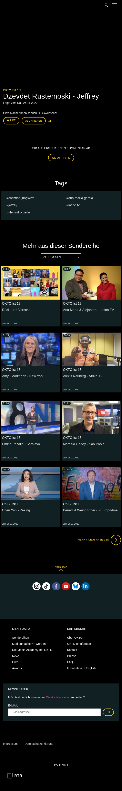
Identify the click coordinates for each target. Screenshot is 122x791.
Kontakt (72, 649)
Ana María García (80, 198)
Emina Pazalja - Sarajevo (21, 444)
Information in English (81, 668)
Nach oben (61, 570)
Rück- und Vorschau (17, 310)
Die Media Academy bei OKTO (32, 649)
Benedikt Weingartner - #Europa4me (90, 510)
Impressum (10, 743)
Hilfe (15, 662)
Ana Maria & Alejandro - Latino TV (88, 310)
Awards (17, 668)
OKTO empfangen (79, 643)
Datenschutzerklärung (38, 743)
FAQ (70, 662)
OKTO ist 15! (12, 90)
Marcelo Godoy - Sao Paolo (83, 444)
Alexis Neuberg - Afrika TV (83, 376)
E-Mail (13, 705)
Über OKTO (75, 637)
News (16, 656)
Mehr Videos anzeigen (99, 540)
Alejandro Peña (19, 212)
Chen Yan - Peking (16, 510)
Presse (71, 656)
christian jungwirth (21, 198)
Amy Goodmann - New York (22, 376)
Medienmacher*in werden (29, 643)
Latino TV (74, 205)
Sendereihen (20, 637)
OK (108, 712)
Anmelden (61, 158)
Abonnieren (33, 120)
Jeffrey (12, 205)
